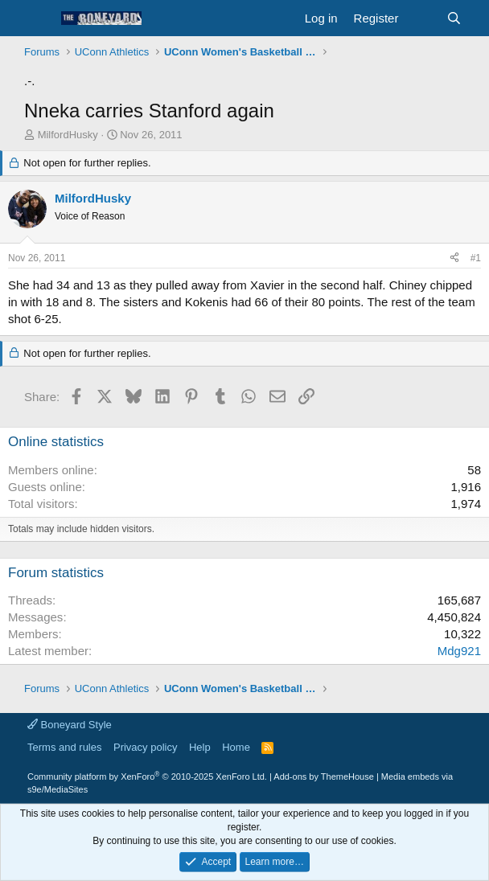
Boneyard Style (69, 725)
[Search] (454, 18)
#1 (476, 258)
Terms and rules (64, 747)
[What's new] (422, 18)
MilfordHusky (68, 135)
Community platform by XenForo (147, 776)
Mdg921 (459, 651)
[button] (38, 18)
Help (200, 747)
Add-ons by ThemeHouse (323, 776)
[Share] (454, 258)
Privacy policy (145, 747)
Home (236, 747)
